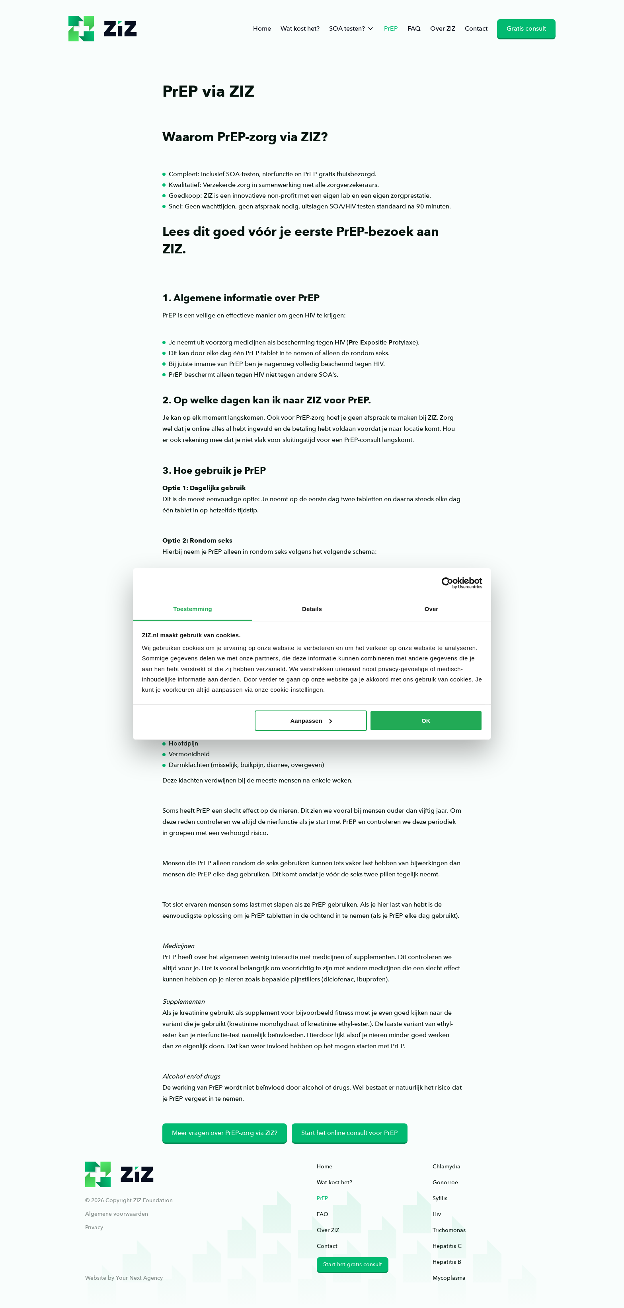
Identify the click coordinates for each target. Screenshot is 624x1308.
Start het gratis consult (352, 1264)
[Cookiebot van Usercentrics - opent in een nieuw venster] (447, 583)
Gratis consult (526, 28)
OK (426, 720)
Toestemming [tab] (192, 608)
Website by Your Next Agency (124, 1277)
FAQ (414, 28)
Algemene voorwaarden (116, 1213)
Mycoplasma (449, 1277)
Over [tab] (432, 608)
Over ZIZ (442, 28)
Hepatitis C (447, 1246)
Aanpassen (311, 720)
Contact (476, 28)
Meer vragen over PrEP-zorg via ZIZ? (224, 1133)
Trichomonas (449, 1230)
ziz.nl (102, 28)
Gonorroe (445, 1182)
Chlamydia (446, 1166)
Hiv (437, 1214)
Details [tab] (312, 608)
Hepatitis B (447, 1261)
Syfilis (440, 1198)
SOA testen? (351, 29)
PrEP (391, 28)
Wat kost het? (300, 28)
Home (262, 28)
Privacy (94, 1227)
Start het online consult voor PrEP (349, 1133)
